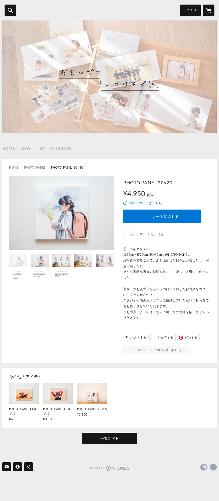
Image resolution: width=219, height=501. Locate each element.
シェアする (165, 337)
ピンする (191, 337)
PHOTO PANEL (35, 167)
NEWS (25, 148)
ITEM (40, 148)
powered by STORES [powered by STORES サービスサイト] (109, 468)
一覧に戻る (109, 438)
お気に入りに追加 (150, 235)
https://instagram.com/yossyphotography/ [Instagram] (203, 467)
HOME (8, 148)
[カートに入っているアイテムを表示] (208, 10)
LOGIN (190, 10)
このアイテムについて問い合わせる (159, 350)
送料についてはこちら (145, 203)
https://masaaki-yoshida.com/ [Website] (213, 467)
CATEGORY (61, 148)
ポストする (138, 337)
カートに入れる (165, 216)
